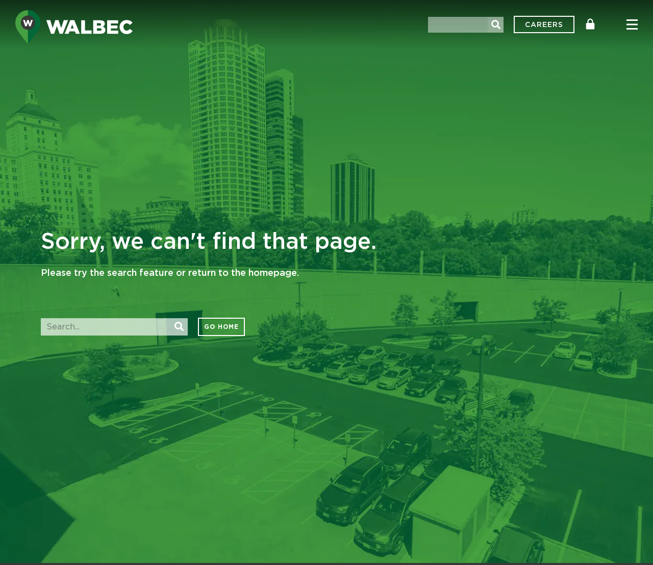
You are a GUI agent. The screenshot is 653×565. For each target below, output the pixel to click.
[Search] (496, 25)
